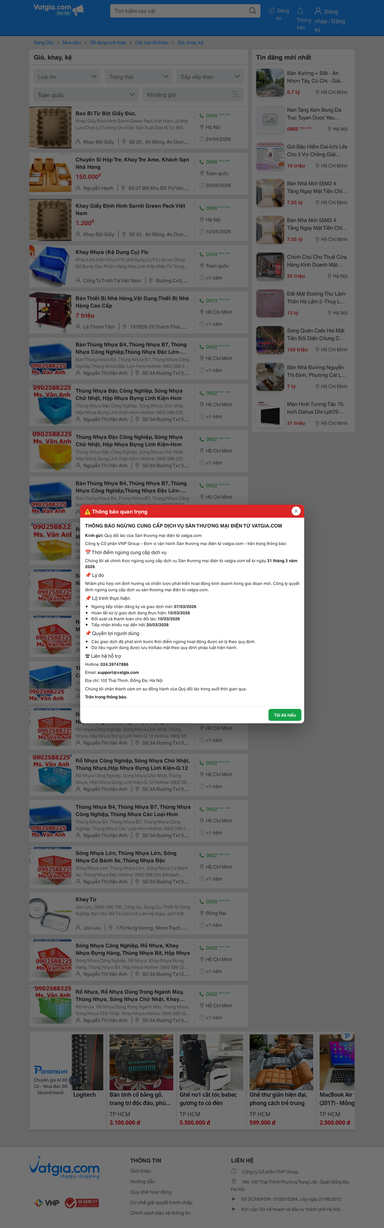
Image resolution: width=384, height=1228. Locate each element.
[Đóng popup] (296, 511)
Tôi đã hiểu (285, 715)
